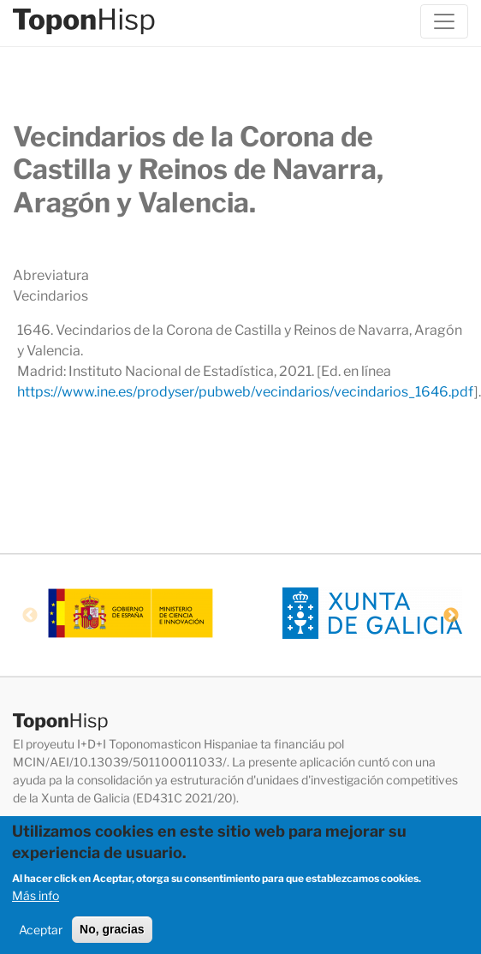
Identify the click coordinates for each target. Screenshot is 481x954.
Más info (35, 899)
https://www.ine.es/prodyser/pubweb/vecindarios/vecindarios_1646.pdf (245, 392)
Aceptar (40, 934)
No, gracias (112, 933)
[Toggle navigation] (444, 21)
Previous (30, 615)
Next (451, 615)
